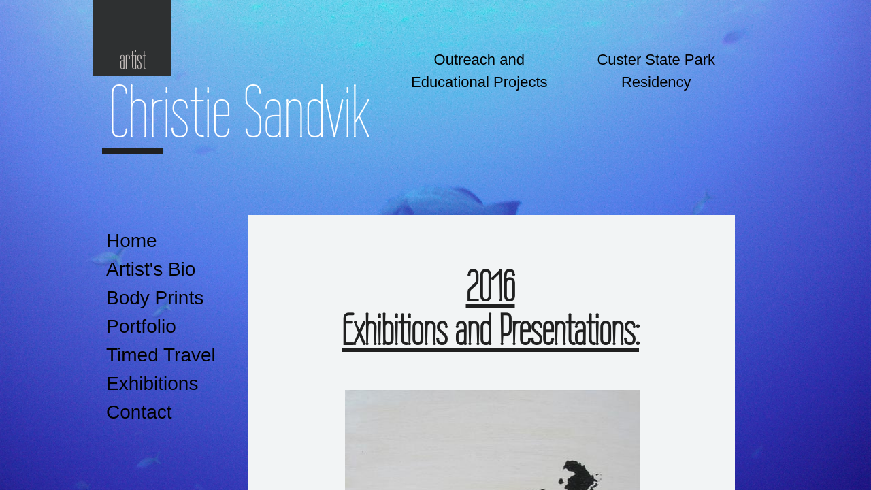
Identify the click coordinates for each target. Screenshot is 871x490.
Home (131, 240)
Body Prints (154, 297)
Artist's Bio (150, 269)
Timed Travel (161, 354)
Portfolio (141, 326)
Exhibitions (152, 383)
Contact (139, 412)
